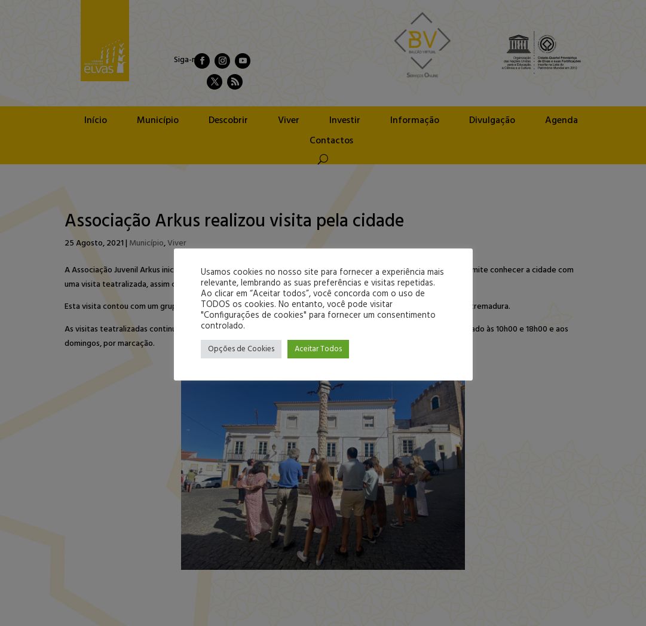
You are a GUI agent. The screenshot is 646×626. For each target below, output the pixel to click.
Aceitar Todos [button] (318, 349)
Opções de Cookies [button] (241, 349)
